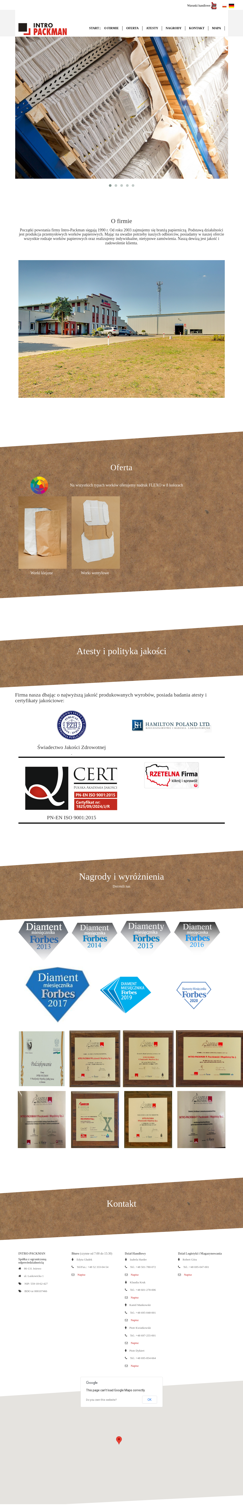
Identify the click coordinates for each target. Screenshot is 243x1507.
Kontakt (197, 28)
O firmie (111, 28)
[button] (119, 1440)
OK (149, 1399)
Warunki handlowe (202, 5)
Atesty (152, 28)
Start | (94, 28)
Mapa (216, 28)
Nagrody (174, 28)
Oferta (132, 28)
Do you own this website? (101, 1399)
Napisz (81, 1274)
